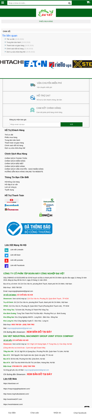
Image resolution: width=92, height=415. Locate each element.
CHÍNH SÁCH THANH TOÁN (16, 158)
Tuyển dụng (9, 190)
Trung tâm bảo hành (13, 42)
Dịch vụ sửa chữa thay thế (15, 52)
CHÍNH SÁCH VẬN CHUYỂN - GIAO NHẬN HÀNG (24, 169)
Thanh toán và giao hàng (15, 45)
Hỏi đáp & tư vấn (11, 184)
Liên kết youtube (16, 260)
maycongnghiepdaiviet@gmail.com (19, 328)
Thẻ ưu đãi (10, 39)
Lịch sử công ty (10, 187)
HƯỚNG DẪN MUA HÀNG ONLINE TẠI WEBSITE (24, 172)
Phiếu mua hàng (11, 137)
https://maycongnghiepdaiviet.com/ (16, 389)
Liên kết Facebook (17, 265)
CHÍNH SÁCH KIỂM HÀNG (15, 161)
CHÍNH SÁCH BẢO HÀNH (15, 166)
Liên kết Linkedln (16, 250)
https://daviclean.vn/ (11, 383)
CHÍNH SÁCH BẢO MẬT (14, 164)
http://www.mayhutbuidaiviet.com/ (16, 394)
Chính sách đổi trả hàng (14, 49)
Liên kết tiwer (15, 255)
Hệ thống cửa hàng (12, 182)
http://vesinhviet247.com (12, 399)
